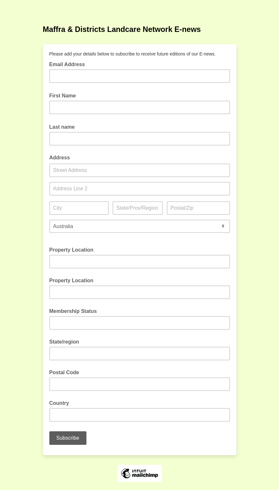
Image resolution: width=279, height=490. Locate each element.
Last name (64, 126)
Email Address (69, 63)
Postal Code (64, 372)
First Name (64, 95)
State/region (64, 342)
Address (59, 157)
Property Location (71, 250)
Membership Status (73, 311)
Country (59, 403)
